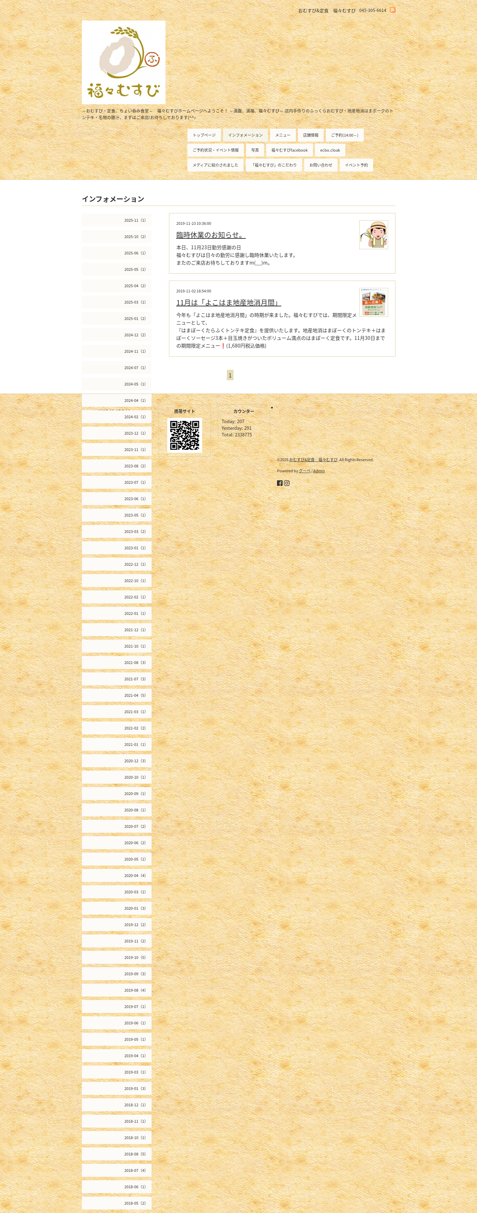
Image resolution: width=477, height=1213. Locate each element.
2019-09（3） (136, 974)
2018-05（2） (136, 1203)
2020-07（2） (136, 826)
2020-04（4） (136, 875)
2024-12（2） (136, 335)
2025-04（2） (136, 286)
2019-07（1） (136, 1006)
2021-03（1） (136, 712)
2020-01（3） (136, 908)
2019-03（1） (136, 1072)
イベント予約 (356, 165)
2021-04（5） (136, 695)
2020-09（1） (136, 793)
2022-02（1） (136, 597)
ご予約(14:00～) (345, 135)
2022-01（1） (136, 613)
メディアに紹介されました (215, 165)
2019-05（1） (136, 1039)
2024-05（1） (136, 384)
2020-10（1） (136, 777)
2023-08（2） (136, 466)
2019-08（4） (136, 990)
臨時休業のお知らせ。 (211, 235)
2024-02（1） (136, 417)
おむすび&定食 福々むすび (313, 460)
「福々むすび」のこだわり (274, 165)
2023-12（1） (136, 433)
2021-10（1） (136, 646)
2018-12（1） (136, 1105)
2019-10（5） (136, 957)
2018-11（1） (136, 1121)
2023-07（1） (136, 482)
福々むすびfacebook (289, 150)
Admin (319, 471)
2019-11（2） (136, 941)
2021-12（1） (136, 630)
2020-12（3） (136, 761)
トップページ (204, 135)
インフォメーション (245, 135)
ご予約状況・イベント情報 (216, 150)
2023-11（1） (136, 449)
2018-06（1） (136, 1187)
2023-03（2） (136, 531)
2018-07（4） (136, 1170)
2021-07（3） (136, 679)
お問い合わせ (320, 165)
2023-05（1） (136, 515)
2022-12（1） (136, 564)
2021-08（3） (136, 662)
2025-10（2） (136, 236)
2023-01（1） (136, 548)
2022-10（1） (136, 580)
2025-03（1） (136, 302)
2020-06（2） (136, 843)
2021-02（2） (136, 728)
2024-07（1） (136, 368)
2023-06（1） (136, 499)
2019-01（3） (136, 1088)
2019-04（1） (136, 1056)
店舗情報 (310, 135)
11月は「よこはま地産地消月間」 (229, 302)
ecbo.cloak (330, 150)
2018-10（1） (136, 1137)
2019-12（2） (136, 925)
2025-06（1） (136, 253)
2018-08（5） (136, 1154)
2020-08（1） (136, 810)
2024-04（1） (136, 400)
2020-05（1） (136, 859)
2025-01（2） (136, 318)
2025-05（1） (136, 269)
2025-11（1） (136, 220)
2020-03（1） (136, 892)
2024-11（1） (136, 351)
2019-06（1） (136, 1023)
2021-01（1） (136, 744)
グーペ (304, 471)
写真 (255, 150)
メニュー (283, 135)
